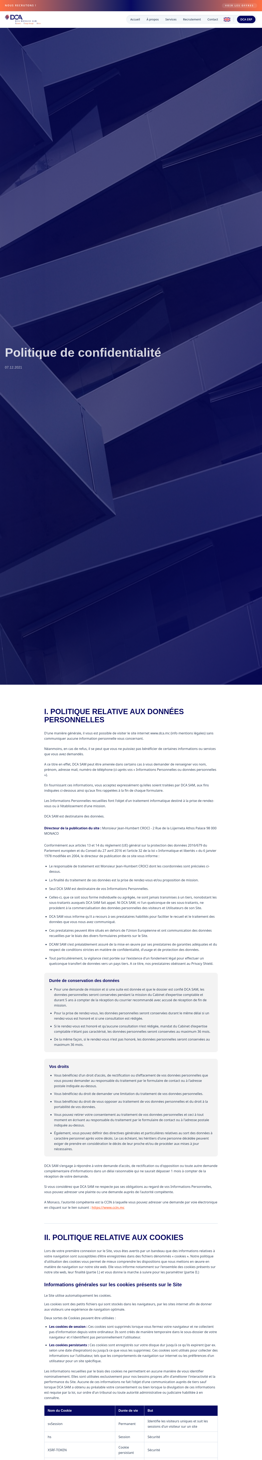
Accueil (135, 19)
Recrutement (192, 19)
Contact (213, 19)
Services (171, 19)
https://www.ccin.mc (108, 1207)
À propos (153, 19)
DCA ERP (246, 19)
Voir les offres (239, 5)
